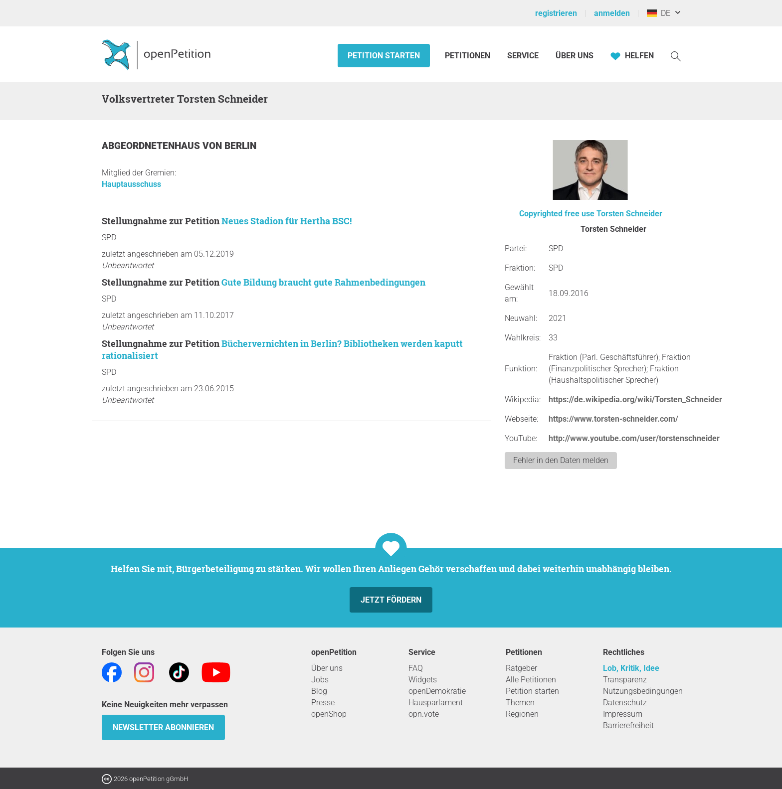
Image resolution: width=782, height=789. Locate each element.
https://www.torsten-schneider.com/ (613, 419)
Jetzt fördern (391, 600)
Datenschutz (625, 702)
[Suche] (676, 55)
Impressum (622, 714)
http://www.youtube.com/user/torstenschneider (634, 438)
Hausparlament (435, 702)
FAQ (415, 668)
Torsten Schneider (629, 213)
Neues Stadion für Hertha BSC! (286, 221)
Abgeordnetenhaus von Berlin (179, 146)
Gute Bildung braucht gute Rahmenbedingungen (323, 282)
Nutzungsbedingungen (643, 691)
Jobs (320, 679)
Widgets (422, 679)
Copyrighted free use (556, 213)
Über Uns (574, 55)
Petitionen (468, 55)
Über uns (327, 668)
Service (523, 55)
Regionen (522, 714)
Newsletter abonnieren (163, 727)
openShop (329, 714)
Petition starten (384, 55)
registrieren (556, 13)
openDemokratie (437, 691)
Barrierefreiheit (628, 725)
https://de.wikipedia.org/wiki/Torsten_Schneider (635, 399)
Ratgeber (521, 668)
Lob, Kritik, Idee (631, 668)
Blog (319, 691)
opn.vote (423, 714)
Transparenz (625, 679)
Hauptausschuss (131, 184)
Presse (323, 702)
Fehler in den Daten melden (560, 460)
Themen (520, 702)
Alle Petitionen (531, 679)
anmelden (612, 13)
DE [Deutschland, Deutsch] (658, 13)
